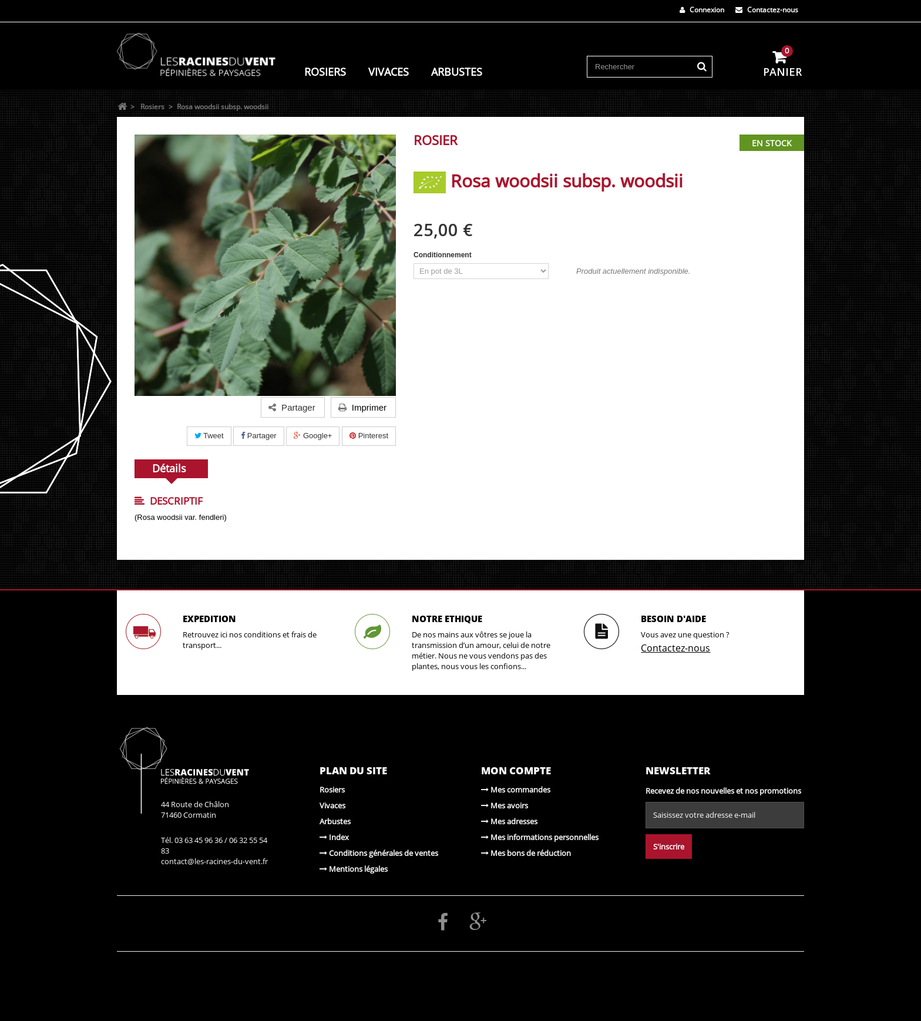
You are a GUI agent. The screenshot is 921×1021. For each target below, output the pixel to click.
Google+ (313, 435)
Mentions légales (354, 869)
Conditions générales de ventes (379, 853)
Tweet (209, 435)
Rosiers (325, 71)
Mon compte (516, 770)
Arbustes (456, 71)
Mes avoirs (504, 805)
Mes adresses (509, 821)
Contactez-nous (766, 10)
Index (334, 837)
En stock (772, 143)
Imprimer (362, 407)
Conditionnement (443, 255)
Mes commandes (515, 789)
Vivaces (388, 71)
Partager (258, 435)
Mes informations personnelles (540, 837)
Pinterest (368, 435)
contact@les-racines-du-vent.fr (214, 861)
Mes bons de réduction (526, 853)
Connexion (702, 10)
